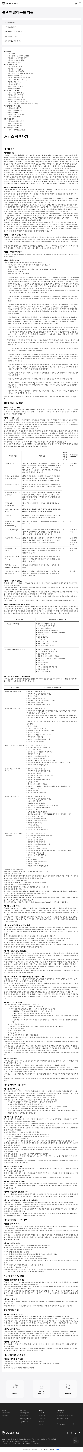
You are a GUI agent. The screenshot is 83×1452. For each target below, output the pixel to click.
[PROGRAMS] (66, 1410)
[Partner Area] (41, 1418)
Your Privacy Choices (47, 1449)
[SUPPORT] (29, 1410)
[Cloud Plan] (4, 1415)
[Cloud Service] (4, 1412)
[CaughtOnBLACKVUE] (59, 1418)
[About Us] (41, 1412)
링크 (51, 183)
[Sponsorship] (59, 1412)
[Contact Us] (41, 1415)
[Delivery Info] (22, 1415)
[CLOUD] (11, 1410)
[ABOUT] (48, 1410)
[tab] (41, 22)
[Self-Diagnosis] (22, 1412)
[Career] (41, 1424)
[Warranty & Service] (22, 1418)
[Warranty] (41, 1421)
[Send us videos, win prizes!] (59, 1415)
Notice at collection (30, 1449)
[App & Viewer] (22, 1421)
